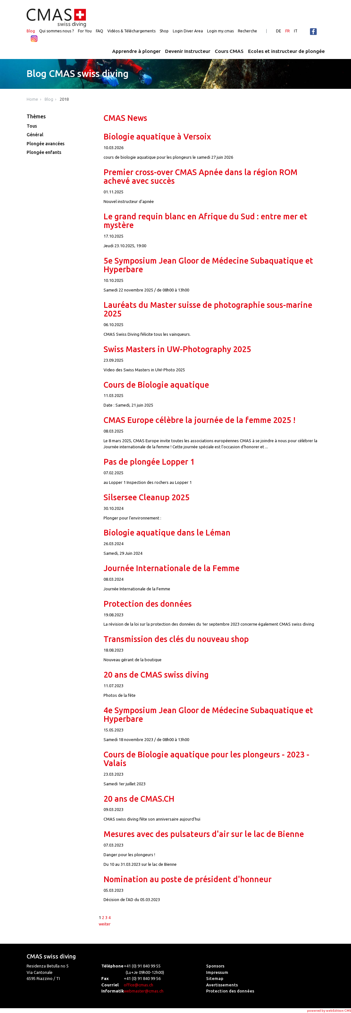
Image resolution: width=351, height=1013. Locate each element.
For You (85, 31)
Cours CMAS (229, 51)
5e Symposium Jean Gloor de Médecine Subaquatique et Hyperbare (208, 265)
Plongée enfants (44, 152)
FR (287, 31)
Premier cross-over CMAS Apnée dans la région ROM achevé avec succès (200, 176)
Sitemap (214, 978)
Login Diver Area (188, 31)
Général (35, 134)
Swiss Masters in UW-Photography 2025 (177, 349)
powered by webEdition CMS (329, 1010)
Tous (32, 126)
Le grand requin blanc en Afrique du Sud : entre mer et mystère (205, 221)
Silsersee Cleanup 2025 (146, 497)
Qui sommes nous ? (56, 31)
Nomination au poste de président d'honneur (188, 879)
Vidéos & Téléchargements (131, 31)
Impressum (217, 972)
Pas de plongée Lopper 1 (149, 461)
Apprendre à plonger (136, 51)
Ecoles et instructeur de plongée (286, 51)
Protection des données (148, 603)
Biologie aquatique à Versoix (157, 136)
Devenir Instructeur (187, 51)
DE (278, 31)
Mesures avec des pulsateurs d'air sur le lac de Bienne (204, 834)
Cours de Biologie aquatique (156, 384)
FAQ (99, 31)
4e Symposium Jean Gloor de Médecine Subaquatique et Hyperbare (208, 714)
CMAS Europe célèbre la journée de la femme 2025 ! (200, 420)
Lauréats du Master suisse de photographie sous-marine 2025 (208, 309)
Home (32, 99)
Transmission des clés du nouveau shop (176, 639)
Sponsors (215, 966)
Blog (31, 31)
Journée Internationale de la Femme (171, 568)
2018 (64, 99)
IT (295, 31)
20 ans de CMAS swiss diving (156, 674)
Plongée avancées (45, 143)
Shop (164, 31)
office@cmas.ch (138, 985)
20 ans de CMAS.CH (139, 798)
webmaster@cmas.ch (143, 991)
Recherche (247, 31)
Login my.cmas (220, 31)
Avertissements (222, 985)
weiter (105, 924)
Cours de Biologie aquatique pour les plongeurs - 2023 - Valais (206, 759)
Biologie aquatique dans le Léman (167, 532)
